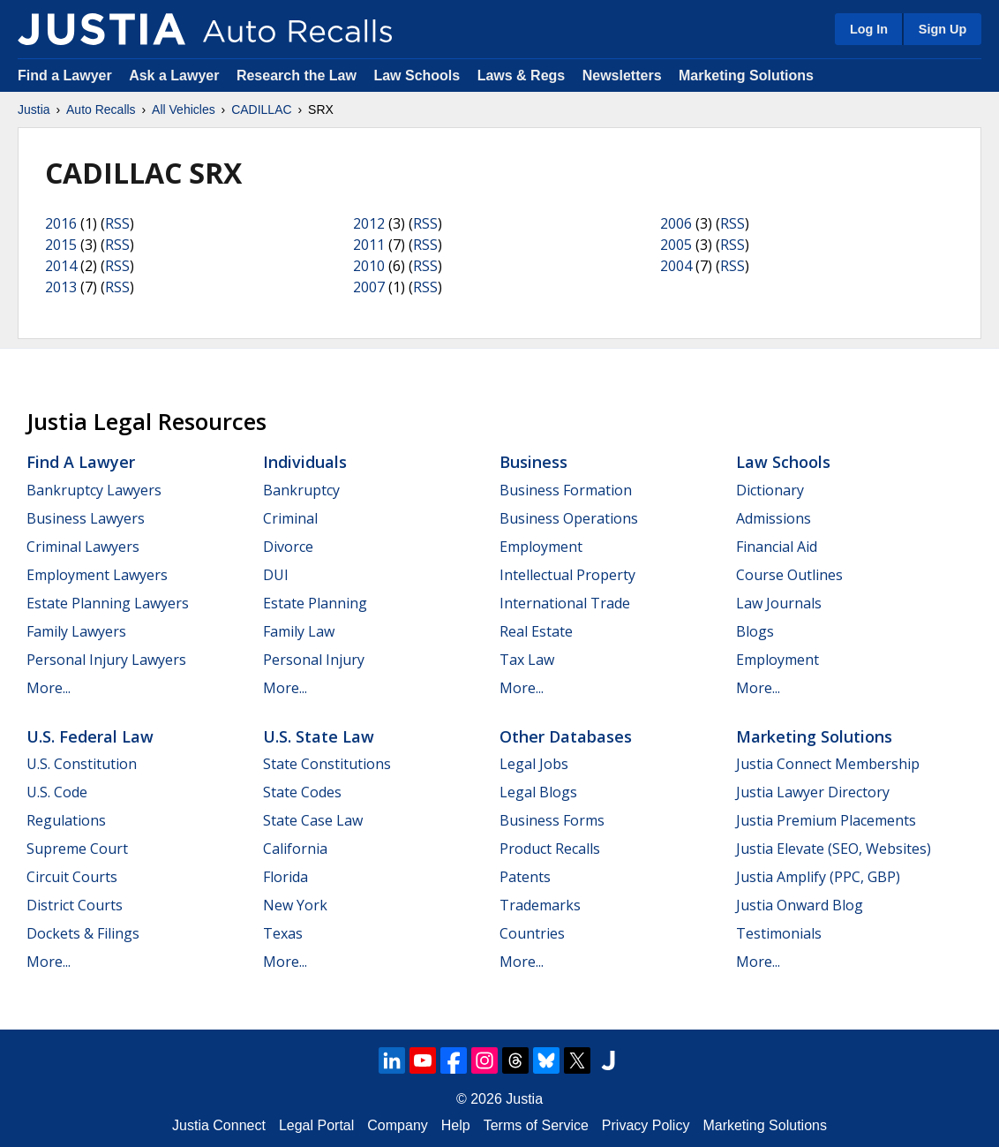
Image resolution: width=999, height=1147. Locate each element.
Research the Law (297, 75)
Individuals (305, 461)
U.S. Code (56, 792)
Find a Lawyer (65, 75)
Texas (283, 933)
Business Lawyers (85, 518)
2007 (369, 287)
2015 (61, 244)
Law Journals (779, 603)
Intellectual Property (567, 575)
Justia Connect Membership (828, 763)
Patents (525, 877)
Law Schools (416, 75)
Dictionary (770, 490)
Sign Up (942, 29)
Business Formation (566, 490)
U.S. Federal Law (90, 736)
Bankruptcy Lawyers (93, 490)
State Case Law (313, 820)
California (295, 848)
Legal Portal (316, 1125)
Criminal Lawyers (82, 546)
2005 (676, 244)
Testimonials (779, 933)
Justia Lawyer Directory (813, 792)
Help (455, 1125)
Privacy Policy (646, 1125)
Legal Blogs (538, 792)
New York (295, 905)
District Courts (74, 905)
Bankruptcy (301, 490)
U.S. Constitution (81, 763)
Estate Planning (315, 603)
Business (533, 461)
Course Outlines (789, 575)
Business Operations (569, 518)
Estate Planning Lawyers (107, 603)
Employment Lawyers (97, 575)
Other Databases (566, 736)
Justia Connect (219, 1125)
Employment (541, 546)
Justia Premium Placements (826, 820)
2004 (676, 265)
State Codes (302, 792)
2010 (369, 265)
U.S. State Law (318, 736)
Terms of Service (536, 1125)
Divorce (288, 546)
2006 (676, 223)
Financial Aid (776, 546)
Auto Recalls (101, 109)
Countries (532, 933)
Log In (869, 29)
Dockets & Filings (82, 933)
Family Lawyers (76, 631)
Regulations (66, 820)
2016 (61, 223)
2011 (369, 244)
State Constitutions (327, 763)
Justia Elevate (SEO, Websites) (833, 848)
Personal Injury (313, 659)
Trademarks (540, 905)
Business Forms (552, 820)
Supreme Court (77, 848)
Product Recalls (550, 848)
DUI (276, 575)
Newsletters (622, 75)
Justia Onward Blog (799, 905)
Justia (34, 109)
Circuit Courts (71, 877)
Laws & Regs (521, 75)
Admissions (773, 518)
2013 (61, 287)
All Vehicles (183, 109)
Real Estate (536, 631)
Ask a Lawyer (176, 75)
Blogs (755, 631)
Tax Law (527, 659)
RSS (117, 223)
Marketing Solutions (746, 75)
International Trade (565, 603)
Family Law (298, 631)
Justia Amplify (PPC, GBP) (818, 877)
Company (397, 1125)
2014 (61, 265)
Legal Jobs (534, 763)
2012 (369, 223)
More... (48, 688)
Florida (285, 877)
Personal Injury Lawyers (106, 659)
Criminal (290, 518)
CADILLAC (261, 109)
